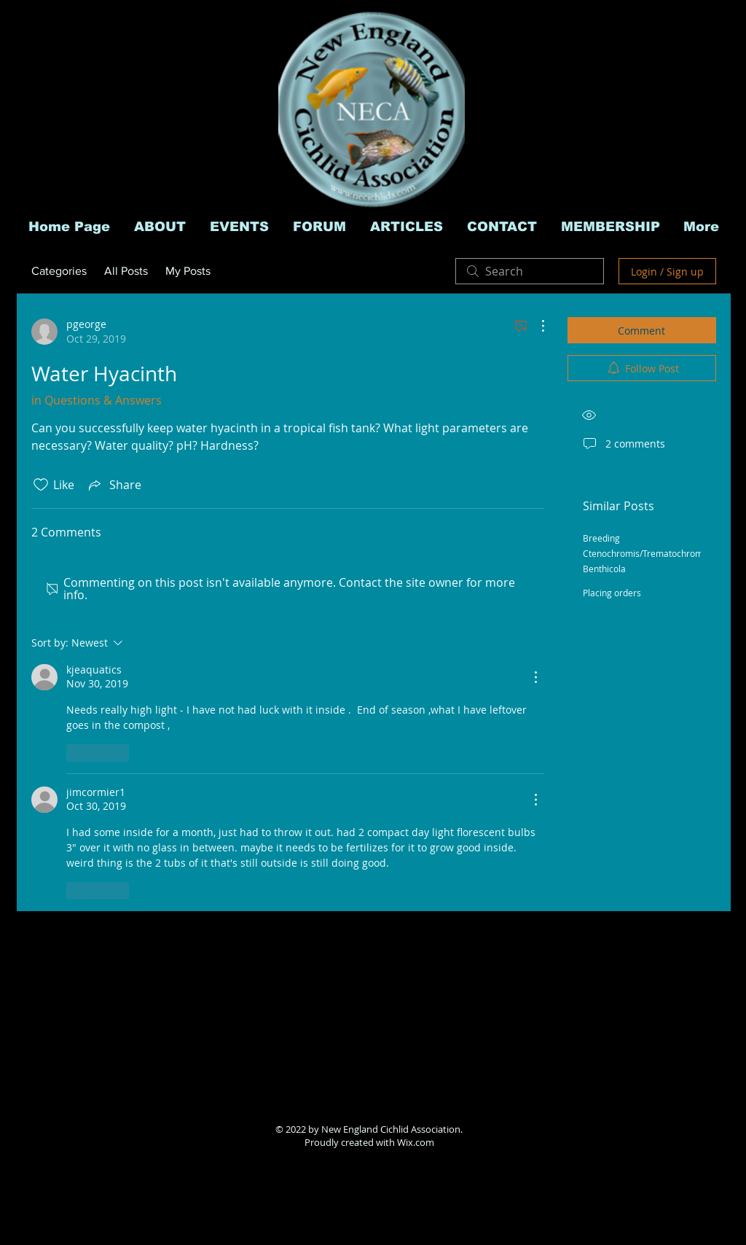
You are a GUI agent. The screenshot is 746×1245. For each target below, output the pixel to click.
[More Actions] (535, 326)
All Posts (126, 271)
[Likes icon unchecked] (40, 484)
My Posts (188, 271)
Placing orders (612, 592)
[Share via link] (113, 484)
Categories (59, 271)
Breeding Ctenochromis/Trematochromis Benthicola (646, 553)
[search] (529, 271)
